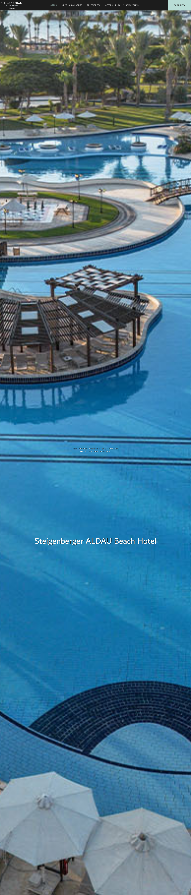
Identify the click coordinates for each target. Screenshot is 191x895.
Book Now (179, 5)
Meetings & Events (73, 5)
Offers (109, 5)
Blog (118, 5)
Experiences (95, 5)
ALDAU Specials (132, 5)
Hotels (54, 5)
